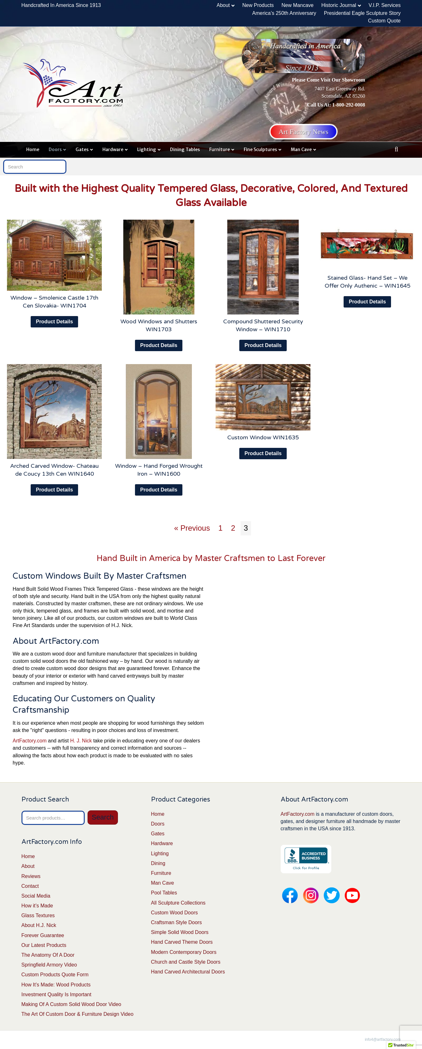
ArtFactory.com (29, 740)
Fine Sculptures (260, 149)
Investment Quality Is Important (56, 994)
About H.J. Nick (38, 925)
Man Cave (301, 149)
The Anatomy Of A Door (48, 955)
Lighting (146, 149)
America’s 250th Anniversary (284, 13)
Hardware (112, 149)
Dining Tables (185, 149)
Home (32, 149)
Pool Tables (164, 892)
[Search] (396, 149)
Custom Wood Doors (174, 912)
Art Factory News (303, 132)
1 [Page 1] (220, 528)
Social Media (36, 896)
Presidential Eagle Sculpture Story (362, 13)
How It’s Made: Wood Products (56, 984)
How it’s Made (37, 905)
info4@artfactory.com (383, 1039)
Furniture (219, 149)
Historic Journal (338, 5)
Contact (30, 886)
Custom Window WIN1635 (263, 437)
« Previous (192, 528)
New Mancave (298, 5)
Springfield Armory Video (49, 964)
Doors (55, 149)
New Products (258, 5)
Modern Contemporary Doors (184, 952)
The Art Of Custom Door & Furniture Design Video (77, 1014)
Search (103, 817)
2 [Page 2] (233, 528)
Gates (82, 149)
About (223, 5)
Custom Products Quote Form (55, 974)
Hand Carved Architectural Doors (188, 971)
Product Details (54, 321)
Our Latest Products (43, 945)
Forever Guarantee (42, 935)
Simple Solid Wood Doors (180, 932)
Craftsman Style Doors (176, 922)
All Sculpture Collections (178, 903)
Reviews (30, 876)
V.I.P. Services (385, 5)
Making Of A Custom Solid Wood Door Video (71, 1004)
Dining (158, 863)
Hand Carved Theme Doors (182, 942)
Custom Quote (384, 20)
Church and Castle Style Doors (186, 962)
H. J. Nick (81, 740)
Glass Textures (38, 915)
